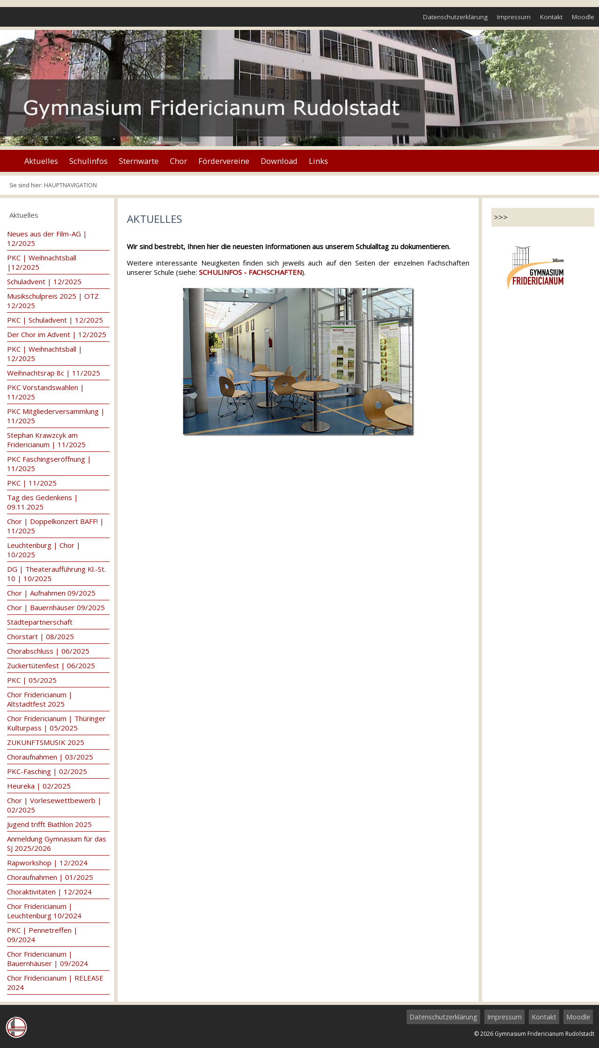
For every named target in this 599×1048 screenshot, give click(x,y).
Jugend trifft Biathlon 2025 (49, 824)
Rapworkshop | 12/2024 (47, 862)
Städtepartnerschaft (40, 622)
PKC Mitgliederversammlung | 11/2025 (56, 415)
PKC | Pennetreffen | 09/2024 (42, 934)
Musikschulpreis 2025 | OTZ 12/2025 (53, 300)
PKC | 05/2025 (32, 680)
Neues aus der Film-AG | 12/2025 (47, 238)
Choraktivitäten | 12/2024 (49, 891)
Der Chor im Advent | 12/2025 (56, 334)
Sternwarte (139, 160)
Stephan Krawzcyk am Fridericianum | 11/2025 (46, 439)
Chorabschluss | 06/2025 (48, 651)
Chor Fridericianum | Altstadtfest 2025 (40, 699)
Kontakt (551, 17)
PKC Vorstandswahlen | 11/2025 (45, 392)
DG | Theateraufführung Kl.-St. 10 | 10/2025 (56, 573)
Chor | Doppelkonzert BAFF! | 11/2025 (55, 526)
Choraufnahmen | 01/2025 (50, 877)
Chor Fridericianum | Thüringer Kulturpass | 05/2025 (56, 723)
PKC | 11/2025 (32, 482)
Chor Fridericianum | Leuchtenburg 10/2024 (44, 910)
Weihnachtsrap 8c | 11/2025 (53, 372)
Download (279, 160)
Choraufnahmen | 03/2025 (50, 756)
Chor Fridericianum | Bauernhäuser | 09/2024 (47, 958)
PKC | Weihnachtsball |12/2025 (41, 262)
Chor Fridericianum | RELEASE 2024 (55, 982)
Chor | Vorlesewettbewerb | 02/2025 (54, 805)
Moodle (583, 17)
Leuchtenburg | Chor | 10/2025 (43, 549)
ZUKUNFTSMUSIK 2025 (45, 742)
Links (318, 160)
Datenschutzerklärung (455, 17)
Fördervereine (223, 160)
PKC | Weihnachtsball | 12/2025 (44, 353)
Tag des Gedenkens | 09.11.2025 (42, 502)
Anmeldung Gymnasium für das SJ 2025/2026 (56, 843)
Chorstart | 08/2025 (40, 636)
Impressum (514, 17)
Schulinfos (88, 160)
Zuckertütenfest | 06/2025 (51, 665)
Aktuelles (41, 160)
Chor (178, 160)
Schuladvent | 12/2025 (44, 281)
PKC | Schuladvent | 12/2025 (55, 320)
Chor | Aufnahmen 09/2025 (51, 593)
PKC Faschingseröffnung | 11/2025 (49, 463)
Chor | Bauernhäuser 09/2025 (56, 607)
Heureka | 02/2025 (39, 785)
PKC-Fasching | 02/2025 (47, 771)
